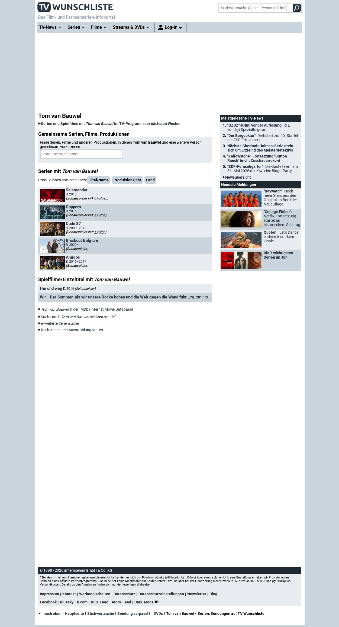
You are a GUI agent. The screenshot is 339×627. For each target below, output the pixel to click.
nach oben (50, 613)
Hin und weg (51, 288)
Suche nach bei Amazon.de (78, 317)
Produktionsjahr (127, 180)
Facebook (48, 602)
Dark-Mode (147, 602)
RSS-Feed (99, 602)
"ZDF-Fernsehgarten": (262, 168)
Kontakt (69, 594)
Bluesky (66, 602)
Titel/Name (99, 180)
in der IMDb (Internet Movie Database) (87, 309)
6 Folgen (100, 198)
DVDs (158, 613)
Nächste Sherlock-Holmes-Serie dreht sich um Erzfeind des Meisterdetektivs (260, 148)
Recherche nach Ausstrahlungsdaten (72, 330)
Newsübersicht (238, 177)
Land (150, 180)
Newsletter (196, 594)
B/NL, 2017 (206, 297)
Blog (213, 594)
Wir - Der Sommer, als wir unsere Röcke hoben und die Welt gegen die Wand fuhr (113, 297)
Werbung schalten (94, 594)
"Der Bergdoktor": (262, 137)
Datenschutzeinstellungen (161, 594)
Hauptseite (74, 613)
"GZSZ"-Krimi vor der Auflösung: (258, 127)
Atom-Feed (121, 602)
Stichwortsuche (100, 613)
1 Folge (99, 215)
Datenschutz (124, 594)
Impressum (49, 594)
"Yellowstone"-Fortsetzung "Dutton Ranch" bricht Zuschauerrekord (257, 158)
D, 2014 (79, 289)
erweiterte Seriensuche (60, 323)
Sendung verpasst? (133, 613)
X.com (82, 602)
